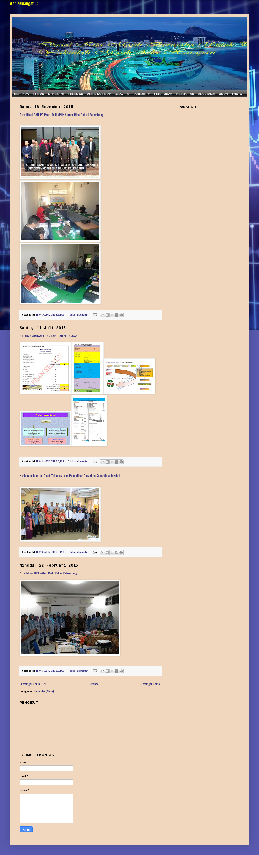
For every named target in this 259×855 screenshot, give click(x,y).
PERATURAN (163, 94)
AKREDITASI (141, 94)
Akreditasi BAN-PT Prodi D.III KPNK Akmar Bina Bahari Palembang (62, 114)
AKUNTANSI (206, 94)
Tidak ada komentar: (78, 314)
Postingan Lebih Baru (33, 684)
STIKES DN (75, 94)
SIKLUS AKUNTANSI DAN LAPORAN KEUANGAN (48, 335)
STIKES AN (56, 94)
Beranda (94, 684)
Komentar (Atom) (44, 691)
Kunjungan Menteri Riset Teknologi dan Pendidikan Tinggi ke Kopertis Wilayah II (70, 475)
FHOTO (237, 94)
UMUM (223, 94)
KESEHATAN (185, 94)
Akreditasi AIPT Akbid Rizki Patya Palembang (48, 572)
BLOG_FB (122, 94)
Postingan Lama (150, 684)
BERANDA (21, 94)
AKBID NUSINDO (99, 94)
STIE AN (38, 94)
